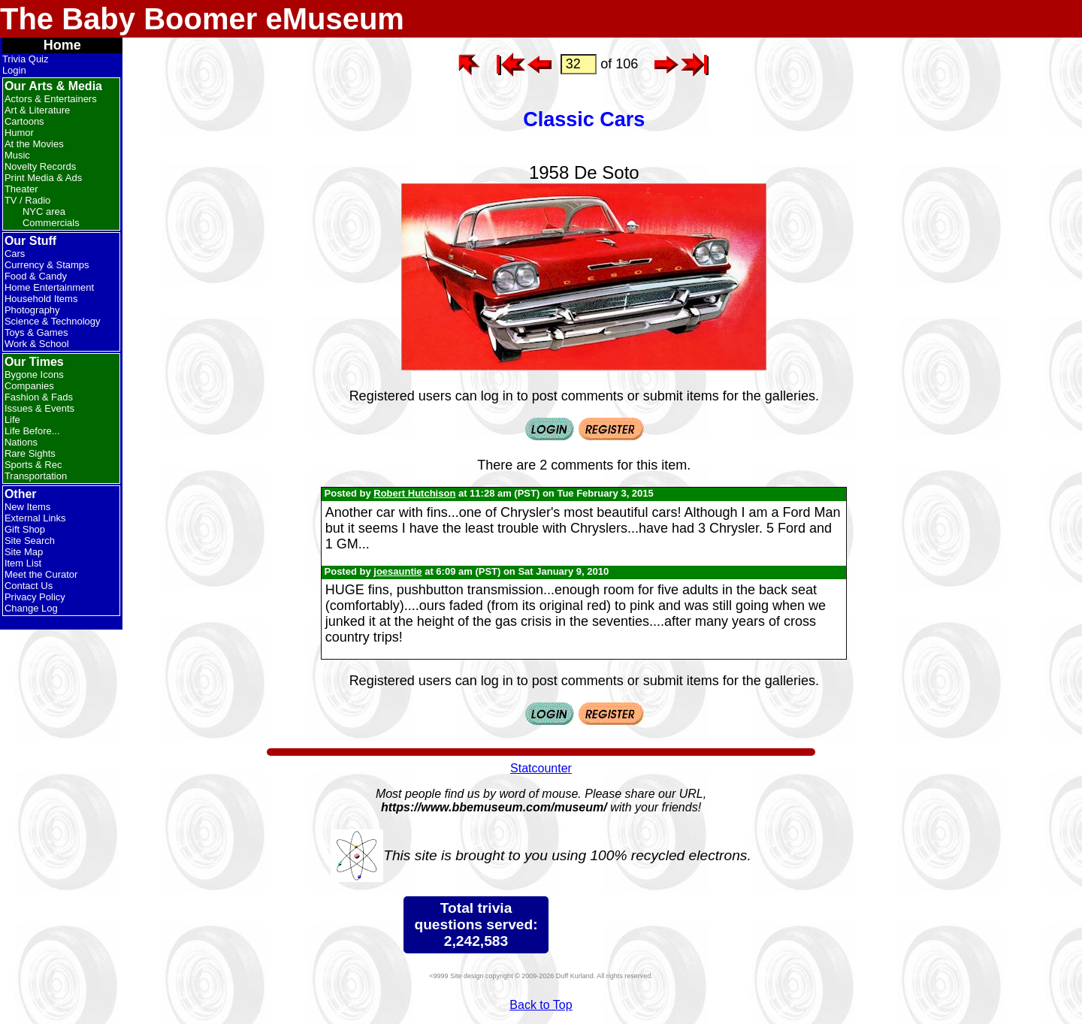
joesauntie (397, 571)
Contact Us (29, 585)
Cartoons (24, 121)
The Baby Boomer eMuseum (202, 18)
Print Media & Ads (43, 177)
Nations (21, 442)
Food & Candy (36, 276)
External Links (35, 518)
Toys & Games (36, 332)
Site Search (30, 540)
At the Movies (34, 144)
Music (17, 155)
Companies (29, 385)
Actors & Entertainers (51, 98)
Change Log (31, 608)
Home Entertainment (49, 287)
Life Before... (32, 430)
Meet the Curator (41, 574)
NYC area (44, 211)
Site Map (24, 551)
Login (14, 70)
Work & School (37, 343)
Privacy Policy (35, 597)
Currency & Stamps (47, 264)
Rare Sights (30, 453)
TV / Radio (27, 200)
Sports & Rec (33, 464)
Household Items (41, 298)
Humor (19, 132)
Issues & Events (39, 408)
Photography (32, 310)
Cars (15, 253)
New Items (27, 506)
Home (62, 45)
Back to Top (540, 1004)
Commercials (51, 222)
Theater (21, 189)
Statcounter (541, 768)
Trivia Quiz (25, 59)
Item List (23, 563)
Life (12, 419)
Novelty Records (40, 166)
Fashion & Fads (39, 397)
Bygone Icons (34, 374)
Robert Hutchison (414, 493)
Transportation (36, 476)
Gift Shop (25, 529)
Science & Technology (53, 321)
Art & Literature (37, 110)
